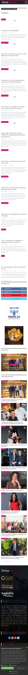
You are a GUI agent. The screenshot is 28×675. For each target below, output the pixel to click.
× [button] (26, 647)
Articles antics (6, 280)
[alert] (14, 660)
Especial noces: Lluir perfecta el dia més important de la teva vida (13, 188)
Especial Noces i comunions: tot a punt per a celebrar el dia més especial (13, 107)
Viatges (3, 19)
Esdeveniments (14, 364)
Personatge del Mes (6, 471)
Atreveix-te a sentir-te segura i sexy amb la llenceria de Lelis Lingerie (13, 54)
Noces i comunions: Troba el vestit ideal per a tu (13, 268)
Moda (3, 255)
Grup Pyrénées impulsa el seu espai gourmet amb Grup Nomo (14, 368)
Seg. (6, 561)
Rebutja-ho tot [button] (20, 668)
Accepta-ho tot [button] (7, 668)
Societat (3, 426)
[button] (14, 671)
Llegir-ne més (16, 663)
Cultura (3, 493)
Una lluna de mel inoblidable (10, 30)
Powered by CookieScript (14, 673)
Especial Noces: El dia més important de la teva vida (13, 162)
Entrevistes (4, 538)
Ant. (3, 561)
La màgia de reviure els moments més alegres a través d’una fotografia (12, 81)
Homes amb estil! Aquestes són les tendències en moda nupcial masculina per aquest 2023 (13, 134)
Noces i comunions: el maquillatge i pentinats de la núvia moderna (12, 241)
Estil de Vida (5, 42)
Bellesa (3, 229)
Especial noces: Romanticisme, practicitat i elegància (14, 215)
